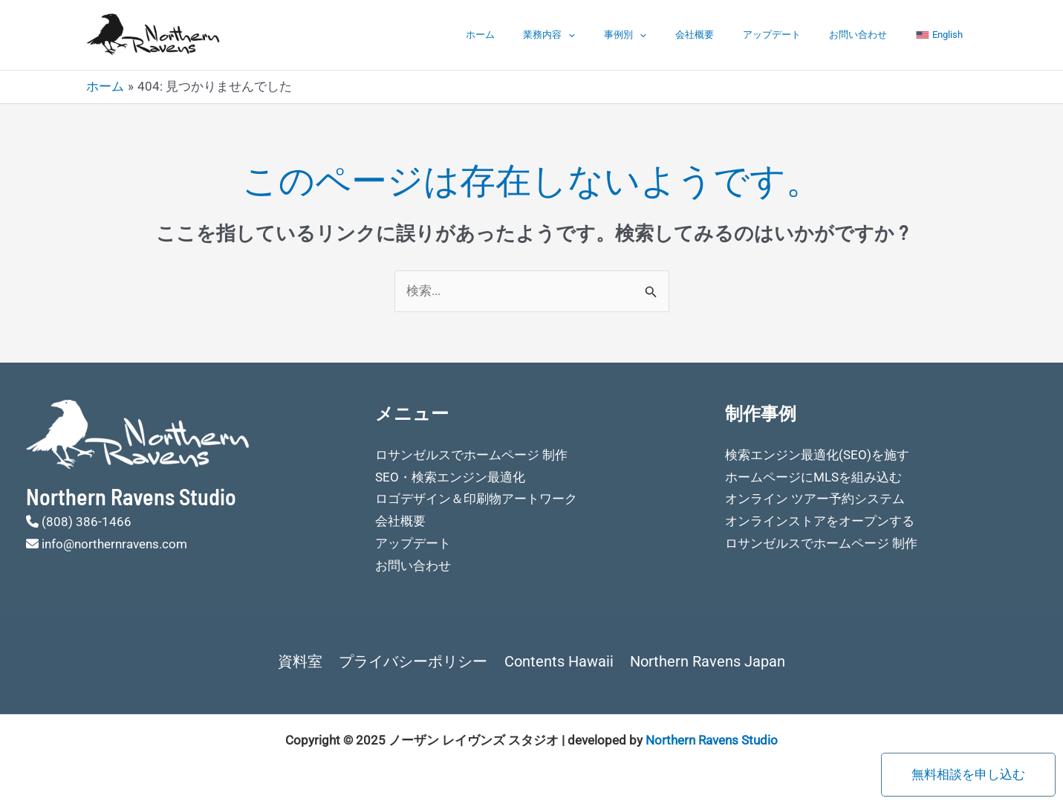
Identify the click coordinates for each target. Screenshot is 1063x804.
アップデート (796, 34)
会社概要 (728, 34)
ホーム (541, 34)
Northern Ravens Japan (705, 661)
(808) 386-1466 (86, 521)
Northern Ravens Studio (712, 740)
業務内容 (602, 35)
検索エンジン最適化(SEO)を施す (817, 454)
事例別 (668, 35)
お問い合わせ (873, 34)
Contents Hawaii (558, 661)
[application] (621, 35)
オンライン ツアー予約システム (815, 498)
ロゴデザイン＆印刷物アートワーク (476, 498)
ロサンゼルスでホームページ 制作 (471, 454)
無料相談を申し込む (968, 774)
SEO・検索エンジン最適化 (450, 477)
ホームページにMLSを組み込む (813, 477)
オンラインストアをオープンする (819, 520)
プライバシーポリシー (414, 661)
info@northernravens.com (114, 543)
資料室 (303, 661)
